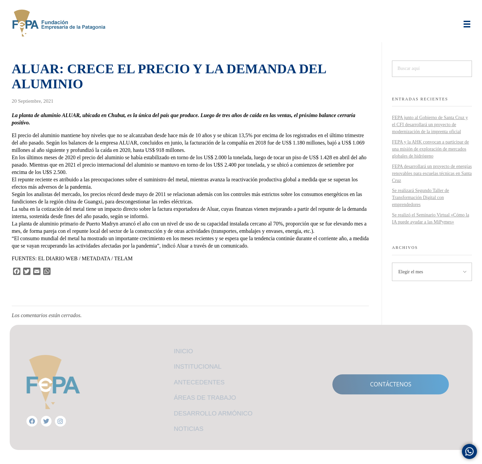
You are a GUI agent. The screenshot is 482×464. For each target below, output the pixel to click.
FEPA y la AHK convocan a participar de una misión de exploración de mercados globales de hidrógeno (430, 149)
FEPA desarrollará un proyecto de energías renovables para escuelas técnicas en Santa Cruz (432, 173)
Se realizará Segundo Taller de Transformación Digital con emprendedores (420, 197)
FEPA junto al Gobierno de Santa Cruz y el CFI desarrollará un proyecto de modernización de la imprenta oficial (430, 124)
